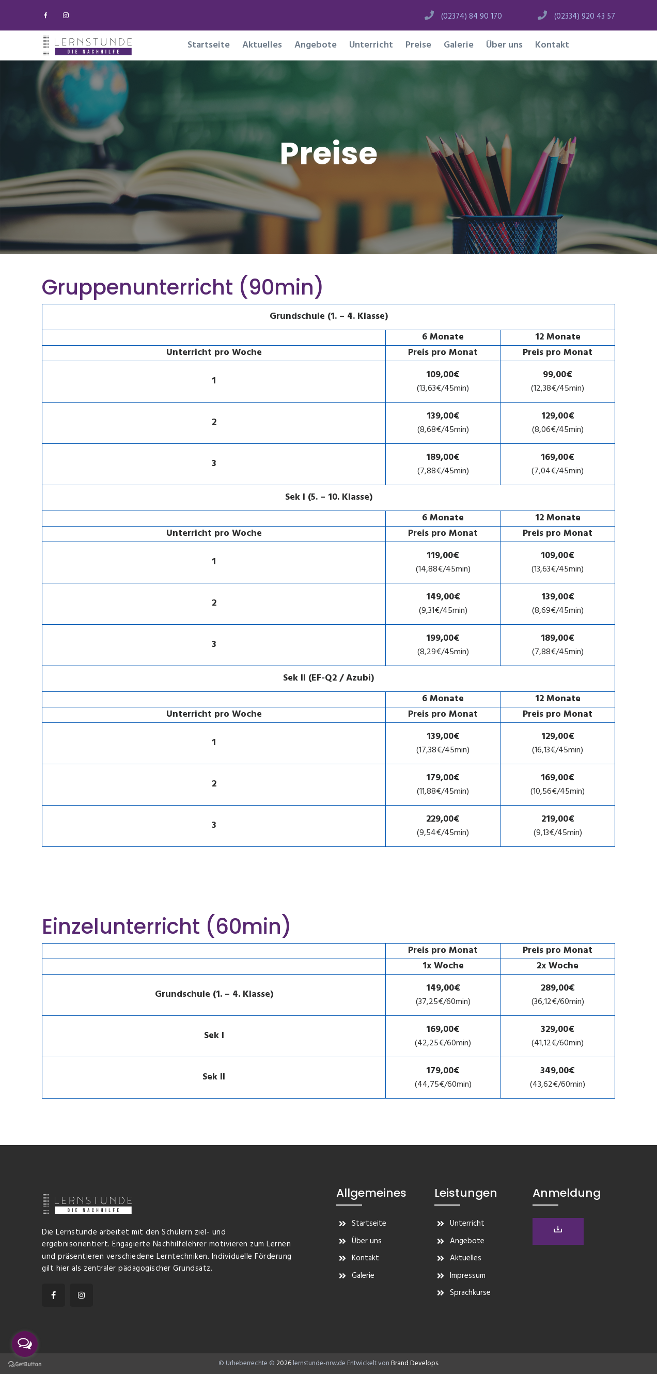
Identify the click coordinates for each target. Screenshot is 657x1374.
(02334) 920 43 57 (584, 16)
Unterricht (371, 45)
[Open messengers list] (25, 1344)
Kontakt (552, 45)
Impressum (468, 1276)
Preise (418, 45)
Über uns (504, 45)
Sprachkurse (470, 1293)
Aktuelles (262, 45)
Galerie (459, 45)
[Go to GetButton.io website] (24, 1364)
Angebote (315, 45)
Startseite (208, 45)
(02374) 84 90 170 (471, 16)
